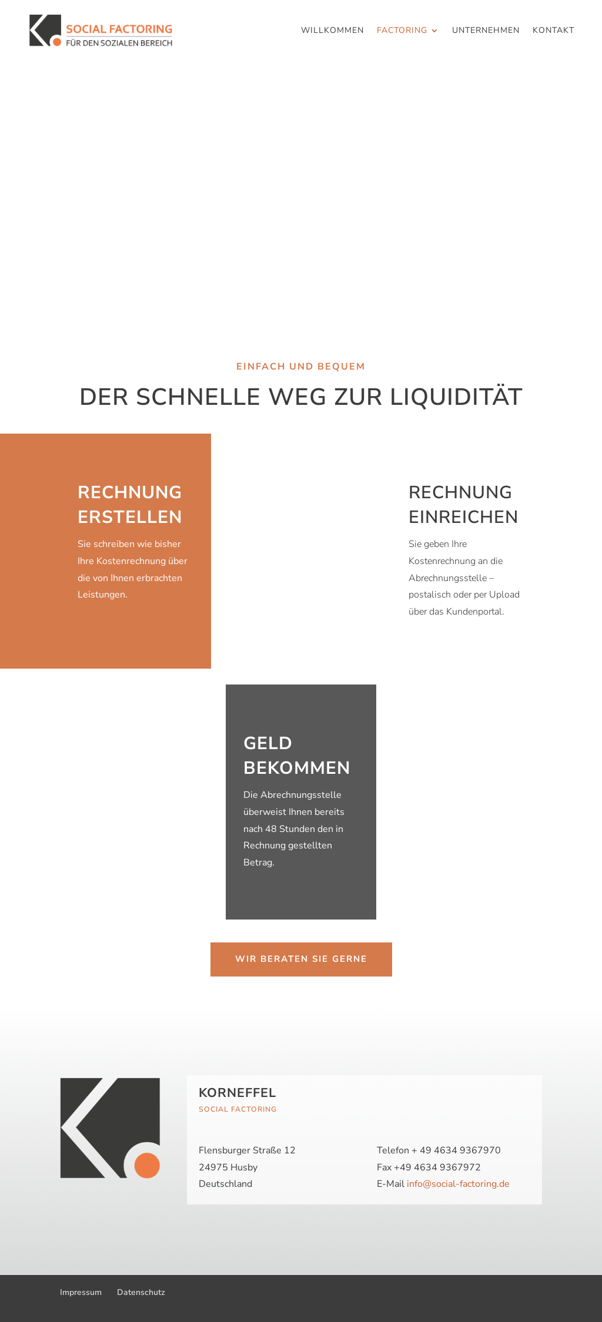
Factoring (402, 31)
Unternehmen (486, 31)
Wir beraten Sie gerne (301, 959)
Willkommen (332, 31)
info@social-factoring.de (458, 1183)
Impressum (81, 1292)
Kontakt (553, 31)
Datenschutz (141, 1292)
